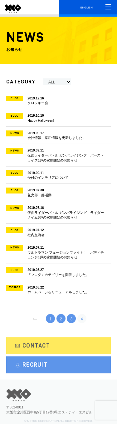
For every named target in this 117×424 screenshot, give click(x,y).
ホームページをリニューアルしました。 (56, 289)
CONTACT (32, 348)
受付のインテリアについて (56, 175)
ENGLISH (86, 7)
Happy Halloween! (56, 117)
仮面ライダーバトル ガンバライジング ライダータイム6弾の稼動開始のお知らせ (56, 212)
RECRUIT (31, 367)
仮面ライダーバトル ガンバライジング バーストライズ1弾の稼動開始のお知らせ (56, 155)
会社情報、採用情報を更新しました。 (56, 135)
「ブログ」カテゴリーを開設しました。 (56, 272)
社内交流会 (56, 232)
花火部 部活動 (56, 192)
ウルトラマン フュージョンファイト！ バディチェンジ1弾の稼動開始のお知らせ (56, 252)
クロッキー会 (56, 100)
